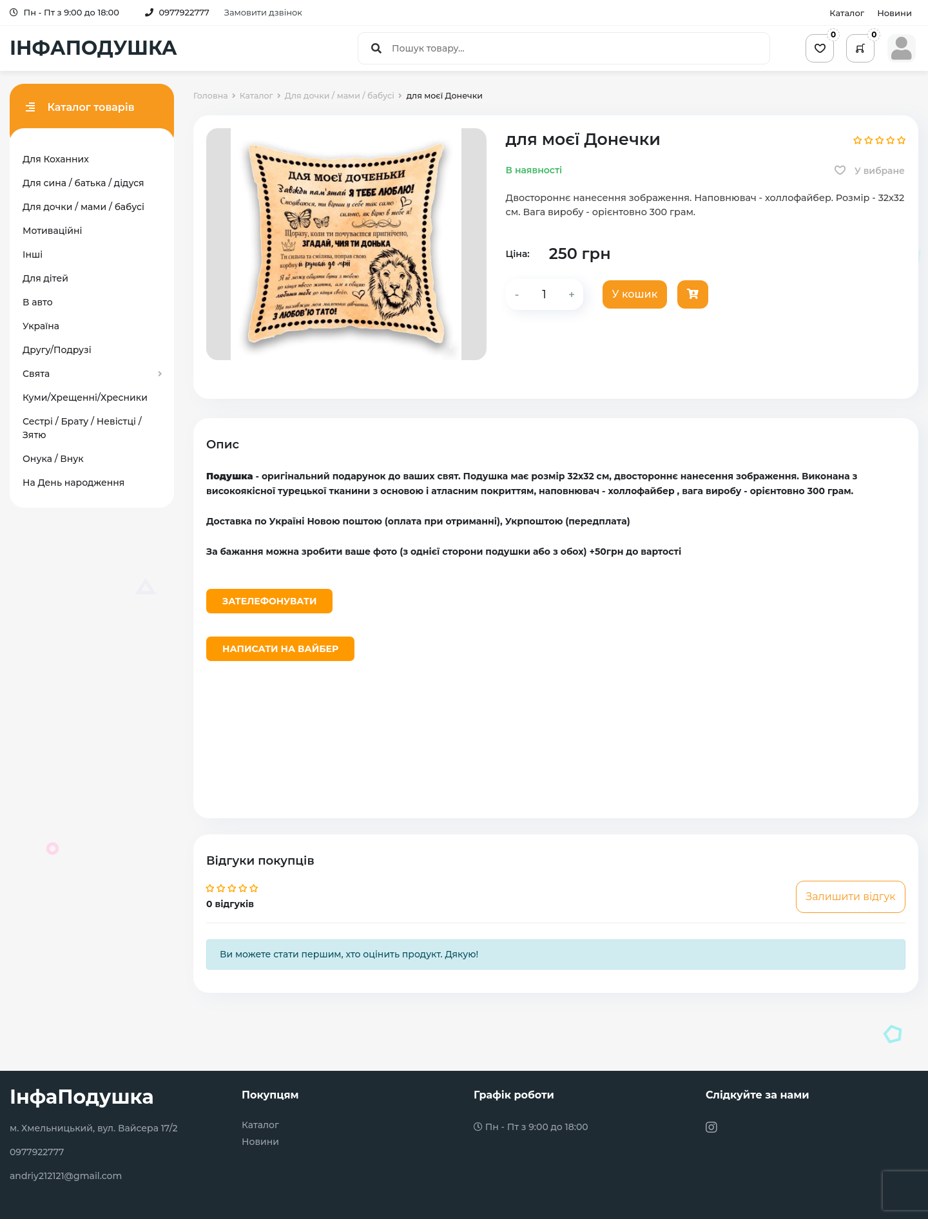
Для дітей (45, 278)
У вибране (870, 171)
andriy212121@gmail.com (66, 1176)
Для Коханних (56, 159)
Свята (36, 373)
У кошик (635, 294)
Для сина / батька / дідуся (83, 183)
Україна (41, 326)
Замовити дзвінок (263, 12)
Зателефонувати (269, 601)
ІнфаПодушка (82, 1097)
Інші (33, 254)
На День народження (73, 482)
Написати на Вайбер (280, 649)
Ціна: (518, 254)
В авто (38, 302)
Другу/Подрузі (57, 350)
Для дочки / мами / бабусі (83, 207)
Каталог (846, 13)
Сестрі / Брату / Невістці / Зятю (82, 428)
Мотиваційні (52, 230)
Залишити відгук (850, 896)
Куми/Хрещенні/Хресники (85, 397)
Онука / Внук (53, 459)
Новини (894, 13)
